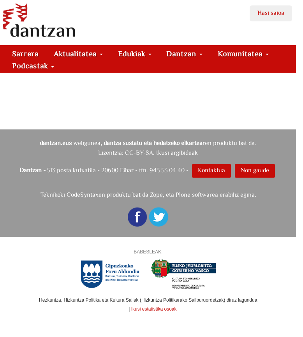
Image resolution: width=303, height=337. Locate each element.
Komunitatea (243, 54)
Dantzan (184, 54)
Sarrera (25, 54)
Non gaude (255, 170)
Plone (183, 194)
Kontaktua (211, 170)
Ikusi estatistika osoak (154, 309)
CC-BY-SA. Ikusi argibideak (161, 152)
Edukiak (135, 54)
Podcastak (33, 66)
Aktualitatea (78, 54)
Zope (156, 194)
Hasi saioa (270, 12)
